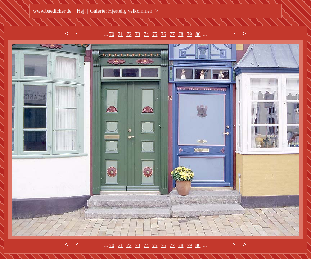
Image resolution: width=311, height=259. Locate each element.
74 (146, 34)
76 (163, 34)
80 (197, 34)
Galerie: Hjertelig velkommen (121, 11)
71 (120, 34)
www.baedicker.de (52, 11)
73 (137, 34)
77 (172, 34)
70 (111, 34)
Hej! (81, 11)
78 (180, 34)
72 (128, 34)
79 (189, 34)
